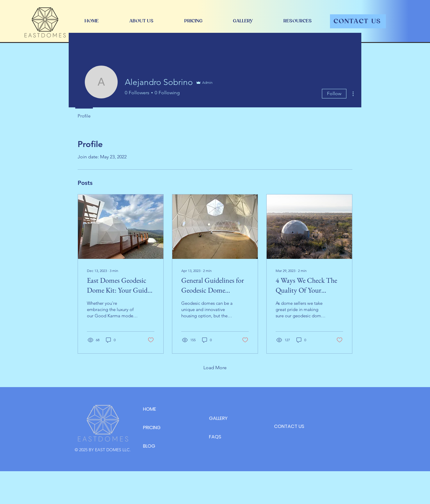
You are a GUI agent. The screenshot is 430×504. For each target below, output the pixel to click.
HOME (149, 409)
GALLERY (218, 418)
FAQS (215, 436)
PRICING (152, 427)
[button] (297, 21)
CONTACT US (289, 426)
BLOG (149, 446)
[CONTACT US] (358, 21)
